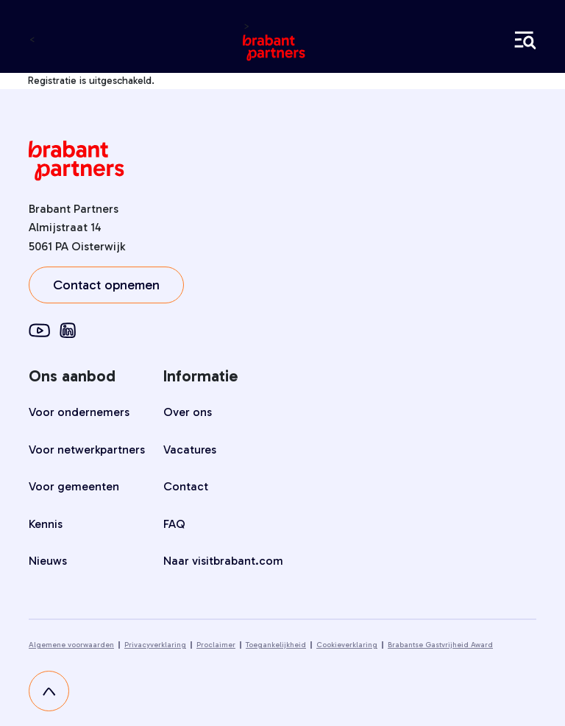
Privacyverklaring (155, 645)
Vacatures (189, 450)
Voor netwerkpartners (87, 450)
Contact (185, 486)
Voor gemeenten (74, 486)
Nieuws (48, 561)
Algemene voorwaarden (71, 645)
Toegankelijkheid (276, 645)
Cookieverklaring (346, 645)
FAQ (174, 524)
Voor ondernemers (79, 412)
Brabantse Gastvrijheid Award (440, 645)
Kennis (46, 524)
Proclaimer (215, 645)
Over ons (187, 412)
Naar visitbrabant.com (223, 561)
